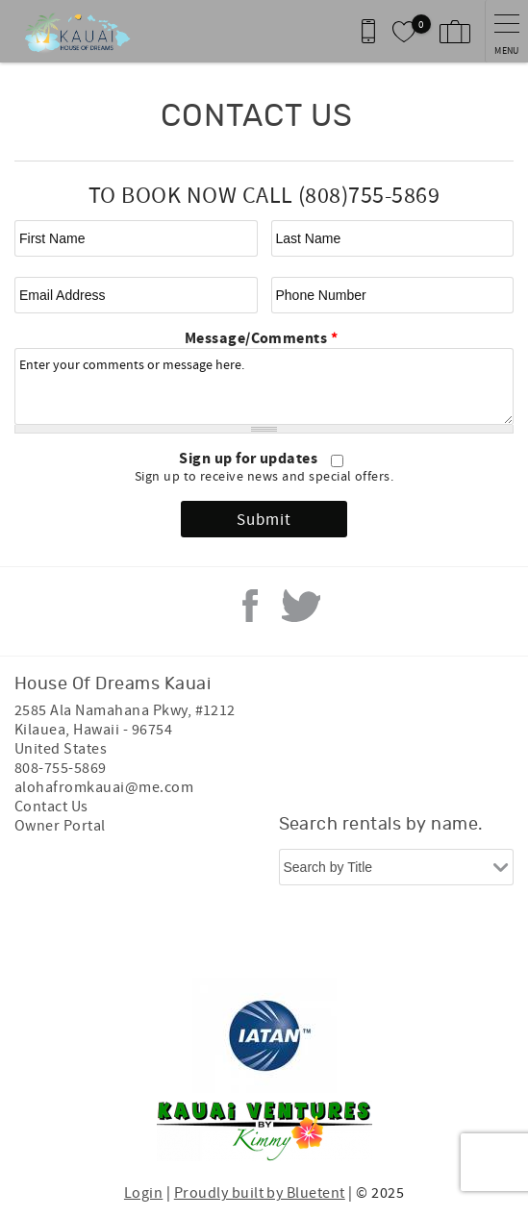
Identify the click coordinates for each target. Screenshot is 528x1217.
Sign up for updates (250, 458)
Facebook (250, 605)
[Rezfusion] (336, 939)
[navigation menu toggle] (506, 31)
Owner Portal (60, 825)
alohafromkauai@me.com (103, 787)
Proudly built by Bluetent (259, 1193)
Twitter (301, 605)
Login (143, 1193)
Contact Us (51, 806)
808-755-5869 (60, 768)
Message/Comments (262, 338)
